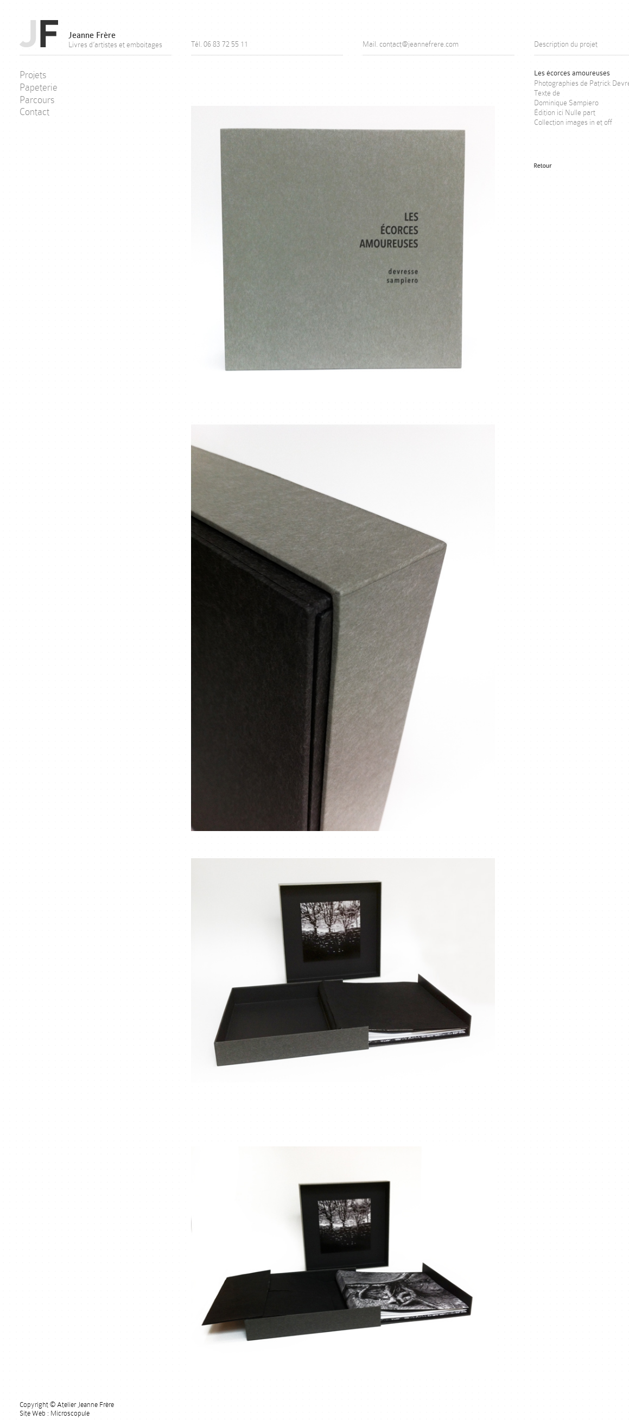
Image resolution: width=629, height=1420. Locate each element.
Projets (33, 74)
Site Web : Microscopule (55, 1413)
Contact (34, 111)
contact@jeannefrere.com (419, 44)
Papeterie (39, 87)
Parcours (37, 99)
